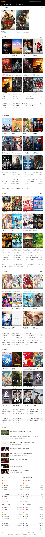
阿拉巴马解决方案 (8, 418)
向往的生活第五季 (12, 521)
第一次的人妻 (12, 487)
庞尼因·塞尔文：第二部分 (22, 103)
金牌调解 (12, 507)
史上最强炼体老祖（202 (36, 255)
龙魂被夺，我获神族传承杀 (8, 342)
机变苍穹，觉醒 (22, 259)
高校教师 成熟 (12, 494)
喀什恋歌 (22, 181)
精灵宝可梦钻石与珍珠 (22, 337)
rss (36, 534)
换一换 (41, 7)
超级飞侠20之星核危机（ (36, 331)
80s (19, 536)
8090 (21, 536)
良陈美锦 (3, 152)
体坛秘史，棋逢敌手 (26, 405)
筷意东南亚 (4, 386)
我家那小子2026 (26, 211)
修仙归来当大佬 (22, 257)
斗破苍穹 (33, 498)
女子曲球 (12, 483)
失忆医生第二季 (4, 170)
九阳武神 (22, 333)
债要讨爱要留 (25, 327)
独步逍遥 (33, 512)
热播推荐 (6, 7)
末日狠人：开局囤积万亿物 (8, 259)
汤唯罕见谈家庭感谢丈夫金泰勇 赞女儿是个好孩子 (20, 448)
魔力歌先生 (14, 211)
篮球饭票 (36, 413)
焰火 (36, 183)
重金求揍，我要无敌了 (36, 342)
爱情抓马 (24, 55)
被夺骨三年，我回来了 (8, 344)
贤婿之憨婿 (8, 183)
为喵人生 (36, 333)
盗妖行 (8, 186)
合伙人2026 (8, 266)
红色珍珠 (8, 179)
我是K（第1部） (4, 405)
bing (35, 534)
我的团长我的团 (33, 480)
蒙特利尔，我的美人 (5, 74)
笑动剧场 (12, 509)
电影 (4, 4)
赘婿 (33, 492)
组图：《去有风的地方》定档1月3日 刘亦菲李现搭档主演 (22, 442)
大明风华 (33, 501)
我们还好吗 (35, 405)
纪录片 (19, 4)
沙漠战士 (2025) (36, 74)
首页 (1, 4)
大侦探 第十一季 (36, 252)
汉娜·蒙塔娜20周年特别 (36, 411)
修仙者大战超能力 (22, 186)
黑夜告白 (35, 170)
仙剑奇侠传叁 (36, 186)
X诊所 (12, 514)
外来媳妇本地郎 (33, 487)
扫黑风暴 (33, 483)
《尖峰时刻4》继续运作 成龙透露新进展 (18, 464)
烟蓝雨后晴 (36, 335)
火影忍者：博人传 (33, 521)
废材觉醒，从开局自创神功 (22, 340)
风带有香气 (8, 337)
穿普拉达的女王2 (36, 55)
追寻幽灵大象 (22, 422)
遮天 (13, 230)
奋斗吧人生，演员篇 (22, 266)
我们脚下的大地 (8, 409)
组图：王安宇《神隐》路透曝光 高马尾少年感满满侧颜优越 (22, 453)
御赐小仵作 (33, 489)
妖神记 (33, 523)
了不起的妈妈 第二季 (5, 368)
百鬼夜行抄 (4, 230)
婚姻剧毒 (3, 308)
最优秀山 (22, 262)
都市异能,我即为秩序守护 (36, 340)
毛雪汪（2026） (36, 264)
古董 (22, 96)
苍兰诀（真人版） (33, 494)
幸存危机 (3, 31)
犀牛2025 (8, 416)
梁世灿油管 (35, 230)
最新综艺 (6, 193)
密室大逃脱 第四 (12, 525)
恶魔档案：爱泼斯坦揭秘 (36, 420)
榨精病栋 (12, 492)
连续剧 (7, 4)
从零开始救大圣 (8, 340)
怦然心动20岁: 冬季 (22, 252)
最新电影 (6, 37)
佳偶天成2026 (25, 152)
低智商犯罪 (35, 133)
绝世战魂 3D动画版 (8, 257)
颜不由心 (24, 133)
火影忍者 (33, 525)
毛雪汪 (8, 255)
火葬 (13, 74)
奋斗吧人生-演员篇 (36, 249)
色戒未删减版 (12, 485)
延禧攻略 (33, 496)
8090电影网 (24, 536)
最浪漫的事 (14, 133)
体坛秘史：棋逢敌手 (16, 405)
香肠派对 (33, 507)
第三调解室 (4, 249)
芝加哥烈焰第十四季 (8, 188)
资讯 (16, 4)
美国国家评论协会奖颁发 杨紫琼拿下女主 (18, 459)
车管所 (22, 179)
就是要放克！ (8, 422)
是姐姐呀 (8, 264)
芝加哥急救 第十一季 (36, 179)
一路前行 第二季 (36, 368)
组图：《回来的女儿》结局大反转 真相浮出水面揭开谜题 (22, 431)
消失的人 (13, 92)
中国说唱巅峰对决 (12, 518)
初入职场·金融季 (5, 211)
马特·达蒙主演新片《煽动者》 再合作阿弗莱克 (19, 470)
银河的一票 (22, 335)
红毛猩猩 (13, 368)
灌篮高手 (33, 528)
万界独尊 (3, 327)
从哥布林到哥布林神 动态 (36, 257)
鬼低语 (3, 55)
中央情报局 (35, 152)
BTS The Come (8, 413)
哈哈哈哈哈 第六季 (26, 249)
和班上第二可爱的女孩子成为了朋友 (18, 308)
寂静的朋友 (22, 105)
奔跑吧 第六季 (12, 516)
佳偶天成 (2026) (8, 181)
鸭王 (12, 480)
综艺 (11, 4)
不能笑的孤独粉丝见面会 (27, 230)
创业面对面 (36, 259)
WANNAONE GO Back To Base (39, 211)
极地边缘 (35, 92)
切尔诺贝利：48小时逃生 (36, 409)
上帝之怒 (36, 105)
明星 (23, 4)
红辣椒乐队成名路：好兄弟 (22, 413)
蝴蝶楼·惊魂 (8, 107)
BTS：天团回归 (22, 411)
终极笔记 (33, 485)
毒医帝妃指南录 (22, 344)
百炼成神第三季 (36, 337)
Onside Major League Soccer (28, 368)
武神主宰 (35, 308)
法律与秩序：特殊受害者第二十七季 (18, 170)
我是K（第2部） (36, 386)
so (33, 534)
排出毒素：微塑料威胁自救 (36, 418)
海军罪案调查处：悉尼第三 (22, 188)
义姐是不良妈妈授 (12, 489)
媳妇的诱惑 (12, 498)
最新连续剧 (6, 115)
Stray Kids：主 (22, 420)
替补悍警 (8, 98)
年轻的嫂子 (12, 496)
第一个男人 (8, 174)
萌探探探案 (12, 523)
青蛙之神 (24, 74)
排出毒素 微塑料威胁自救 (8, 420)
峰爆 (16, 31)
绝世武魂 (33, 516)
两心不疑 (13, 152)
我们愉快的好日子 (36, 177)
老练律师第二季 (26, 170)
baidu (29, 534)
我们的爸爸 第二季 (8, 252)
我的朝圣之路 (14, 55)
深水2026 (36, 107)
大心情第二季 (36, 174)
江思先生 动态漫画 (8, 335)
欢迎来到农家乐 (8, 262)
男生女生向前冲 (15, 249)
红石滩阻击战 (22, 101)
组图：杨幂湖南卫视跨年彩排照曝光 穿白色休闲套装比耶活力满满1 (24, 436)
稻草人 (8, 110)
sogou (31, 534)
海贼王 (33, 518)
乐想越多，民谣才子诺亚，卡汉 (28, 386)
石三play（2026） (22, 264)
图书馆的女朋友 (12, 501)
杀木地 (8, 101)
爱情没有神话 (22, 177)
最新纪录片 (6, 349)
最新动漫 (6, 271)
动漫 (13, 4)
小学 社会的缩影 (22, 418)
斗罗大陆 (33, 514)
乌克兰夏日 (36, 416)
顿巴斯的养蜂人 (36, 98)
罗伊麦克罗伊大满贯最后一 (8, 411)
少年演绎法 (4, 133)
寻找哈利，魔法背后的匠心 (22, 409)
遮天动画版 (22, 174)
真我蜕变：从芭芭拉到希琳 (22, 416)
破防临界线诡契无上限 (22, 342)
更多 (41, 37)
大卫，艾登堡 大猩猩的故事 (17, 386)
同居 (34, 327)
